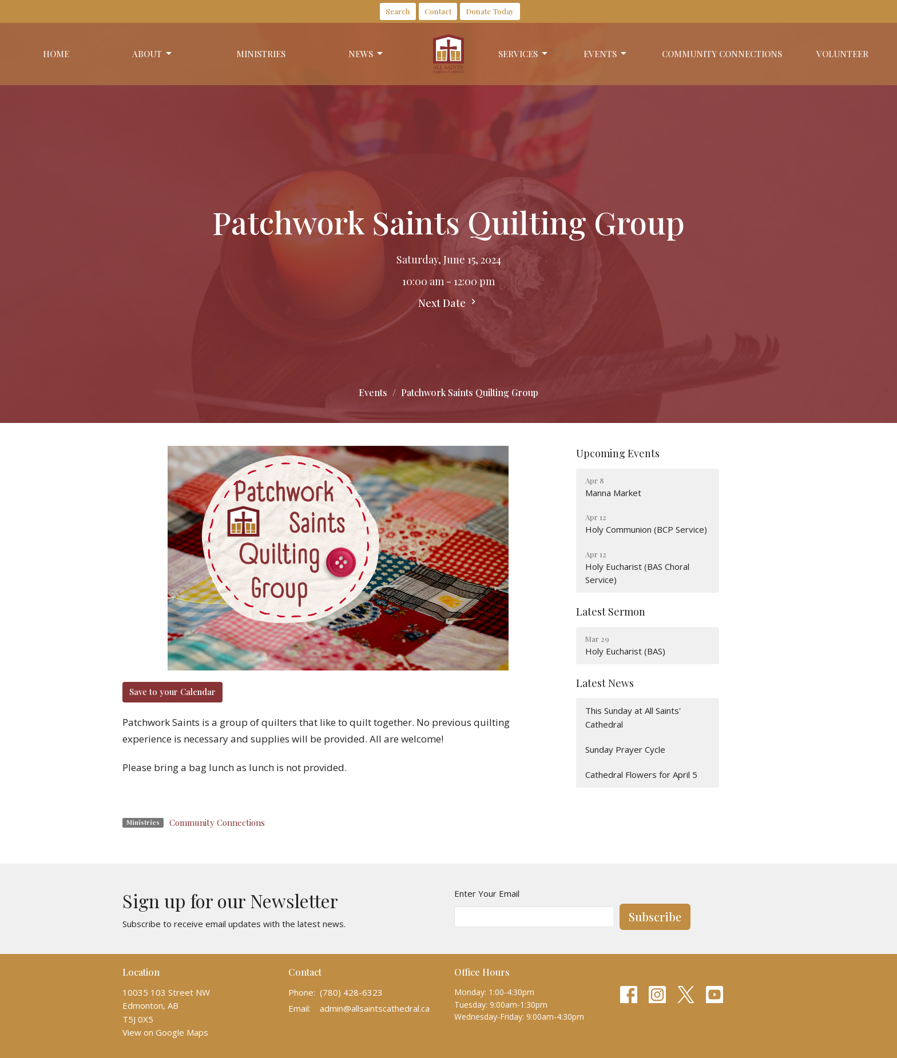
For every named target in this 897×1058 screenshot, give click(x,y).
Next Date (448, 303)
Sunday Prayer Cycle (625, 749)
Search (398, 11)
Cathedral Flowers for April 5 (641, 774)
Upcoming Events (618, 453)
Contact (437, 11)
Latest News (605, 683)
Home (56, 53)
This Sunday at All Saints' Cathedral (633, 717)
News (366, 54)
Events (606, 54)
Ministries (260, 53)
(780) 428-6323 (351, 992)
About (152, 54)
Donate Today (490, 11)
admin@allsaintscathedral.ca (375, 1008)
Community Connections (722, 53)
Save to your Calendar (172, 691)
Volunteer (842, 53)
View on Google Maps (165, 1032)
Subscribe (655, 916)
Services (523, 54)
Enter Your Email (486, 893)
